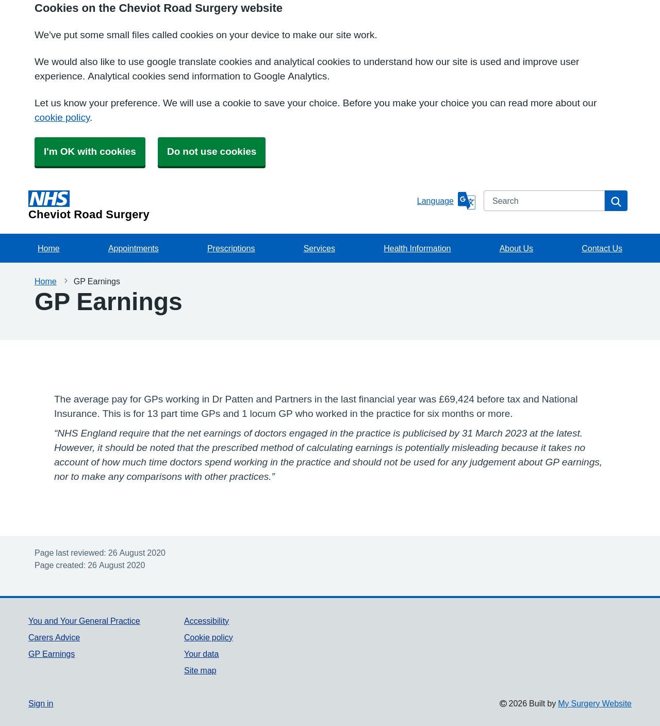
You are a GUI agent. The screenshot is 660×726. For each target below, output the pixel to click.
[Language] (446, 200)
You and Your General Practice (84, 621)
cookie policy (62, 117)
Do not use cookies (211, 151)
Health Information (417, 248)
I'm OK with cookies (90, 151)
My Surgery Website (595, 703)
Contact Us (602, 248)
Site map (200, 670)
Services (319, 248)
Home (49, 248)
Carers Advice (54, 637)
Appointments (133, 248)
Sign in (40, 703)
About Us (516, 248)
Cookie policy (208, 637)
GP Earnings (51, 654)
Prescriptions (231, 248)
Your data (201, 654)
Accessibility (206, 621)
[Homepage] (220, 205)
